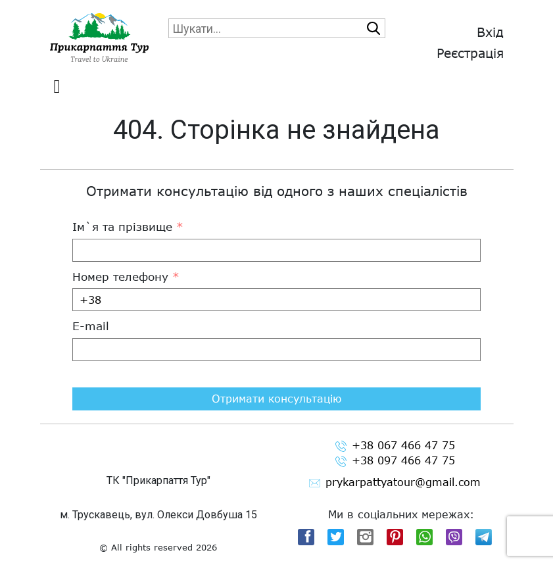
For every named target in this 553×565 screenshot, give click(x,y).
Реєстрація (470, 53)
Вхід (490, 31)
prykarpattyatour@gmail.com (395, 482)
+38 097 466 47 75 (395, 461)
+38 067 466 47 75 (395, 446)
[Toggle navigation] (57, 86)
